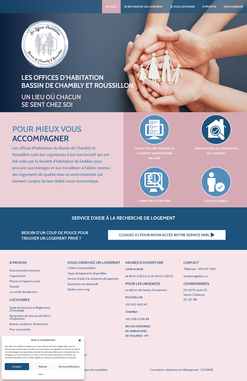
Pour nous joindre (20, 329)
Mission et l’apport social (24, 281)
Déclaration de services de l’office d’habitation (30, 317)
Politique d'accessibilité (93, 370)
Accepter (17, 366)
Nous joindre (233, 6)
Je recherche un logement (143, 6)
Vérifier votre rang (78, 289)
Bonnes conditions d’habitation (28, 324)
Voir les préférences (69, 366)
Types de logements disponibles (86, 273)
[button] (79, 340)
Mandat (14, 286)
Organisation (17, 276)
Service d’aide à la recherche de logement (93, 278)
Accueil (111, 6)
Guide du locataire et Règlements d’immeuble (29, 309)
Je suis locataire (183, 6)
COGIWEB (207, 370)
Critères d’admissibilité (81, 268)
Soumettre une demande (82, 284)
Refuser (43, 366)
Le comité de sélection (23, 292)
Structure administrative (24, 270)
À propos (209, 6)
